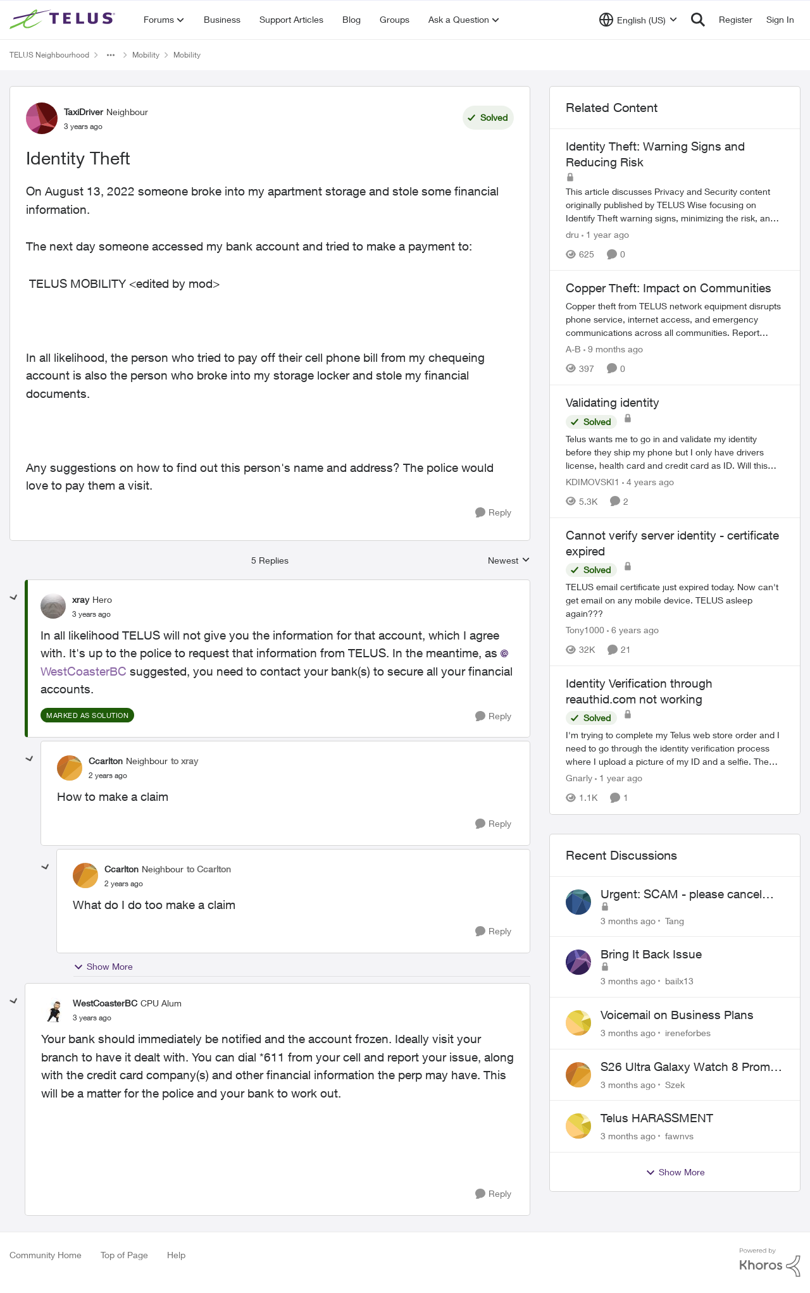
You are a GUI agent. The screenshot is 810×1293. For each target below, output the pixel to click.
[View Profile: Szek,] (578, 1074)
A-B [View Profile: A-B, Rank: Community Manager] (573, 348)
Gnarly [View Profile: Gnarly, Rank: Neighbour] (579, 778)
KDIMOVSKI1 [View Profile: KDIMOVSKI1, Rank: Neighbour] (593, 481)
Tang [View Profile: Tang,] (674, 920)
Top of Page (124, 1254)
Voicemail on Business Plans (677, 1015)
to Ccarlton (209, 868)
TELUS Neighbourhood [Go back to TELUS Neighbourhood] (49, 54)
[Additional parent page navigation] (110, 55)
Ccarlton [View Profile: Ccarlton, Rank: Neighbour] (106, 760)
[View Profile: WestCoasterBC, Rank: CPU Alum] (53, 1010)
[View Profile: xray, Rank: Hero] (53, 606)
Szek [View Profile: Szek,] (675, 1084)
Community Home (45, 1254)
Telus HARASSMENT (657, 1118)
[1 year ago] (605, 234)
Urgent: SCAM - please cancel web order (681, 894)
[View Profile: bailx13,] (578, 962)
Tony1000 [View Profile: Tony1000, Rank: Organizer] (585, 629)
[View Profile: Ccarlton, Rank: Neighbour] (69, 768)
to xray (184, 760)
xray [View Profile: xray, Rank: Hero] (80, 599)
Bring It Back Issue (651, 954)
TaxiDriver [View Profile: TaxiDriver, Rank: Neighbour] (83, 111)
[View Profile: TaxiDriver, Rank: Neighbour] (42, 118)
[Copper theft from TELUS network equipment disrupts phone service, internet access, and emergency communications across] (675, 319)
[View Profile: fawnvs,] (578, 1126)
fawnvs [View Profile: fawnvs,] (679, 1135)
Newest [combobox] (509, 561)
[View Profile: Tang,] (578, 902)
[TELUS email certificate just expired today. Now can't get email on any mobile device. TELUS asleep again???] (675, 600)
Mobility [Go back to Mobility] (145, 54)
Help (176, 1254)
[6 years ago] (633, 629)
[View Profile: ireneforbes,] (578, 1023)
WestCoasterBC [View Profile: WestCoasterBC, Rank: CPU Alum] (105, 1003)
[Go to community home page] (63, 19)
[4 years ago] (648, 481)
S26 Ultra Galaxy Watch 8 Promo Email (689, 1067)
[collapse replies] (14, 597)
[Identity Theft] (91, 614)
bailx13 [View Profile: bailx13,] (679, 980)
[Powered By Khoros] (770, 1262)
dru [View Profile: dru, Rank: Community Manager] (572, 234)
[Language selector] (638, 19)
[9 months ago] (613, 349)
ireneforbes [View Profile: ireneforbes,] (688, 1032)
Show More (103, 966)
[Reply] (493, 512)
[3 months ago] (628, 920)
